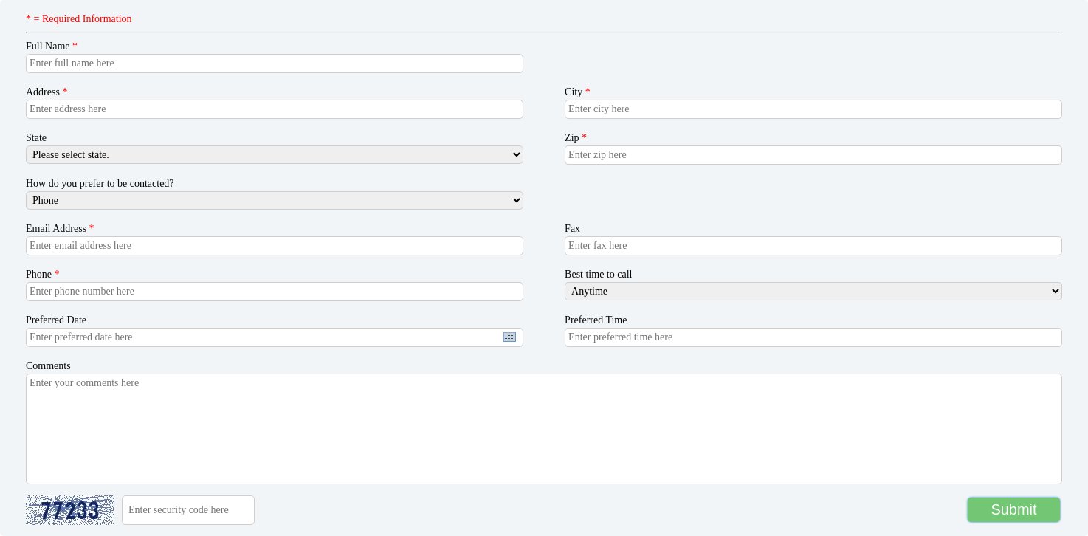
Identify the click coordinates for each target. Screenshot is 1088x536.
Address (46, 91)
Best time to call (598, 274)
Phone (43, 274)
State (36, 137)
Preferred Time (596, 320)
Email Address (60, 228)
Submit (1013, 509)
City (578, 91)
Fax (572, 228)
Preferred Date (56, 320)
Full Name (52, 46)
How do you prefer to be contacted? (100, 183)
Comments (48, 365)
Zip (576, 137)
